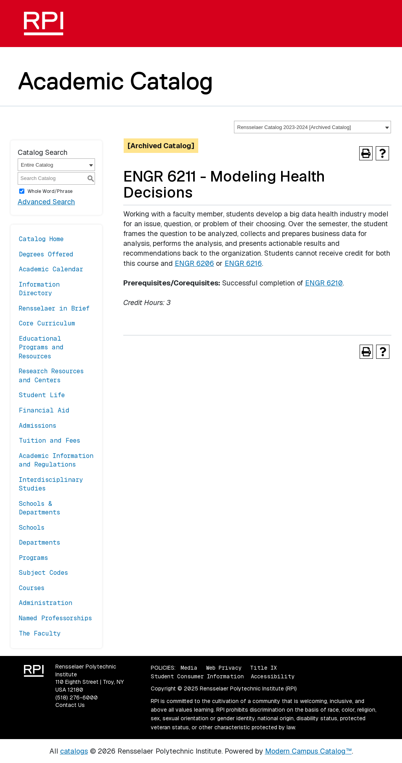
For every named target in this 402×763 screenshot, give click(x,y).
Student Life (42, 395)
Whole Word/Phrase (50, 191)
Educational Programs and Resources (41, 347)
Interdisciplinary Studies (51, 484)
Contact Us (70, 704)
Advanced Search (46, 201)
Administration (45, 603)
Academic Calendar (51, 269)
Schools (31, 527)
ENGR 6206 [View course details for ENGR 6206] (194, 263)
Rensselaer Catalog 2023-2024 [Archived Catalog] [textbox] (294, 127)
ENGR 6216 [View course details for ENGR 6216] (243, 263)
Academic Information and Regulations (56, 460)
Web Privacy (223, 667)
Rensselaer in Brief (54, 308)
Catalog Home (41, 239)
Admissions (37, 425)
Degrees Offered (46, 254)
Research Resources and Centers (51, 375)
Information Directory (39, 288)
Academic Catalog (115, 81)
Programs (33, 558)
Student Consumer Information (197, 676)
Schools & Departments (39, 508)
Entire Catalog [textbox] (37, 165)
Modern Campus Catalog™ (308, 751)
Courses (31, 588)
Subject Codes (43, 573)
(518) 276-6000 (76, 697)
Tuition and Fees (49, 440)
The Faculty (40, 633)
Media (189, 667)
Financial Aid (44, 410)
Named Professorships (55, 618)
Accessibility (272, 676)
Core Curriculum (47, 323)
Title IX (263, 667)
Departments (39, 542)
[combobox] (312, 127)
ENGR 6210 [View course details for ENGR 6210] (324, 282)
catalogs (74, 751)
